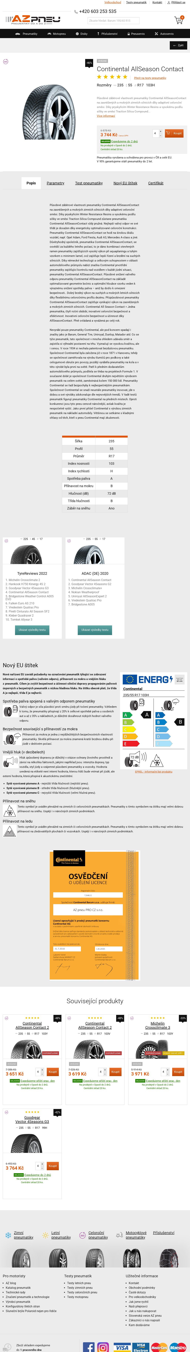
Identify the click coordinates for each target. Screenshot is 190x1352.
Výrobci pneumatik (18, 1276)
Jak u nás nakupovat (142, 1285)
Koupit (173, 133)
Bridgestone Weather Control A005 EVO (30, 598)
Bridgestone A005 (83, 604)
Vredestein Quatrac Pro (24, 607)
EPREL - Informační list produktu (153, 771)
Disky (79, 35)
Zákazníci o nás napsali (144, 1294)
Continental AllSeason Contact (29, 592)
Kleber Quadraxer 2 (21, 615)
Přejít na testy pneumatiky (150, 78)
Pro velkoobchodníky (142, 1271)
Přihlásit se (175, 2)
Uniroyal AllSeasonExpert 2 (89, 596)
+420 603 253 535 (97, 11)
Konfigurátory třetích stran (23, 1280)
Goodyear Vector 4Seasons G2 (91, 584)
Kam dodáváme (139, 1299)
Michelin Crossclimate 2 (24, 580)
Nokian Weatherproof (85, 592)
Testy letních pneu (79, 1257)
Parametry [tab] (55, 183)
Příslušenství (107, 34)
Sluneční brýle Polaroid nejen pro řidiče (31, 1285)
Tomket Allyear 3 (21, 619)
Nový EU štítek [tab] (125, 183)
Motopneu (54, 35)
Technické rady (15, 1266)
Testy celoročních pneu (82, 1266)
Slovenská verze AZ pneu (145, 1290)
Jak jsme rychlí (138, 1276)
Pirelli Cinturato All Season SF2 (29, 611)
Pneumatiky (24, 35)
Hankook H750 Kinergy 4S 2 (27, 584)
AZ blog (11, 1257)
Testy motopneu (77, 1271)
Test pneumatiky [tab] (89, 183)
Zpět (181, 45)
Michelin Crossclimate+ (86, 588)
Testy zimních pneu (80, 1262)
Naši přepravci (138, 1280)
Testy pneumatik (136, 2)
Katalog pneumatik (18, 1262)
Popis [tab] (31, 183)
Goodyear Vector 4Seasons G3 (29, 588)
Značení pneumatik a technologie (27, 1271)
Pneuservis (134, 35)
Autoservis (162, 35)
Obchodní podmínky (142, 1262)
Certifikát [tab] (155, 183)
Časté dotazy (137, 1266)
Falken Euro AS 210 (21, 603)
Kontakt (157, 2)
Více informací (106, 116)
